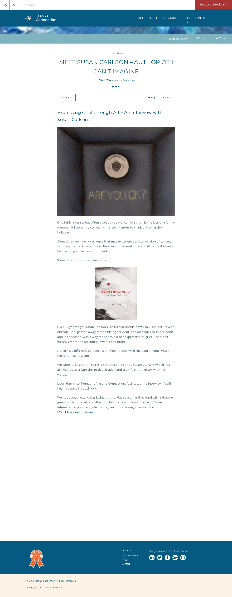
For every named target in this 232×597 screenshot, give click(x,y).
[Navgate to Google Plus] (175, 557)
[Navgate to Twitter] (159, 557)
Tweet (221, 38)
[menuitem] (145, 18)
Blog (187, 18)
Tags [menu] (152, 97)
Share (201, 38)
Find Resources (168, 18)
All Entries (66, 97)
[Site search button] (14, 5)
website (148, 407)
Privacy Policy (34, 587)
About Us (145, 18)
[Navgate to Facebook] (167, 557)
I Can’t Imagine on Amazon (76, 412)
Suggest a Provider (213, 4)
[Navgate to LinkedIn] (152, 557)
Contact (201, 18)
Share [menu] (167, 97)
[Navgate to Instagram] (183, 557)
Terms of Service (53, 587)
